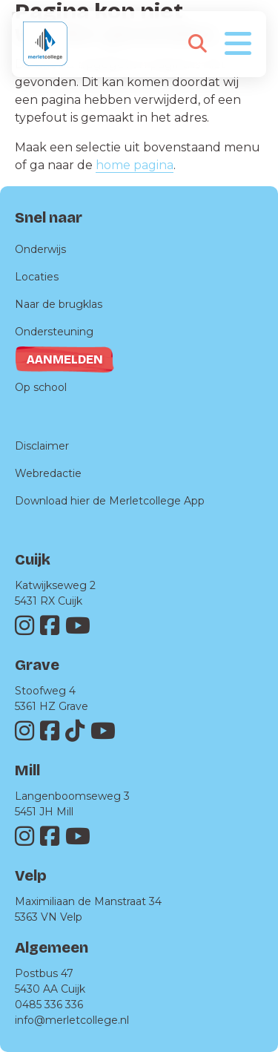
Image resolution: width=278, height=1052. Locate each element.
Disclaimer (42, 446)
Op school (41, 387)
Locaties (37, 276)
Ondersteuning (54, 331)
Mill (27, 770)
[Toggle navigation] (238, 42)
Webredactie (48, 473)
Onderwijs (40, 249)
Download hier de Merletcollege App (110, 500)
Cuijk (32, 559)
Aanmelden (65, 359)
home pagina (134, 165)
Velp (31, 875)
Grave (37, 665)
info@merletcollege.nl (72, 1020)
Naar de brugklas (58, 304)
